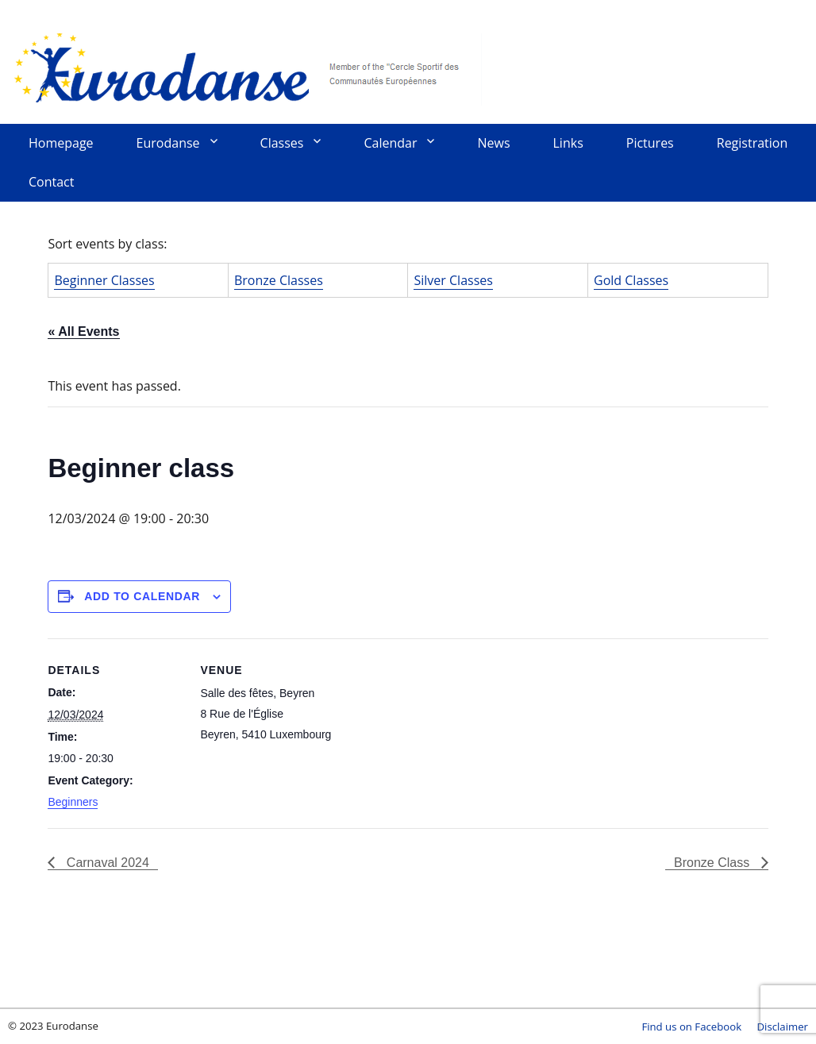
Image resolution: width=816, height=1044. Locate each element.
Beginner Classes (104, 280)
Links (568, 143)
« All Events (83, 331)
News (493, 143)
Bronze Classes (278, 280)
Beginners (73, 802)
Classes (282, 143)
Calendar (390, 143)
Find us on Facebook (691, 1026)
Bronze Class (713, 862)
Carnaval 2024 (106, 862)
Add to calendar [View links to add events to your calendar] (142, 596)
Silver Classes (453, 280)
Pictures (650, 143)
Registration (752, 143)
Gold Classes (631, 280)
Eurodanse (246, 67)
